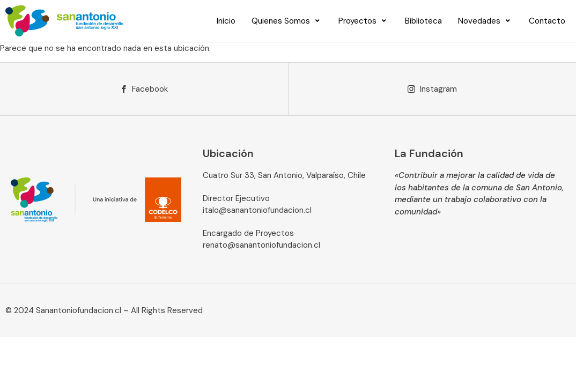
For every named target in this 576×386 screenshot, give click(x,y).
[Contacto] (547, 21)
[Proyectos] (363, 21)
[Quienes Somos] (287, 21)
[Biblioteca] (423, 21)
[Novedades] (485, 21)
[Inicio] (226, 21)
